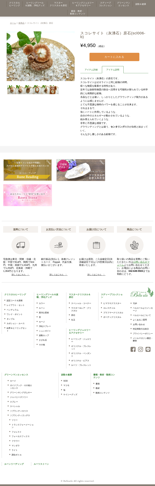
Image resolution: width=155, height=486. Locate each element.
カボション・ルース (16, 323)
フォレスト (17, 432)
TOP (135, 303)
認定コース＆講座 (15, 300)
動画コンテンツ (103, 393)
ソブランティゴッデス (20, 415)
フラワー (16, 441)
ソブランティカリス (19, 411)
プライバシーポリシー (143, 333)
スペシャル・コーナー (81, 303)
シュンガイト (45, 331)
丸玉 (73, 320)
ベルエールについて (142, 315)
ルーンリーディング (14, 464)
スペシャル (15, 406)
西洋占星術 (44, 312)
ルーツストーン (41, 464)
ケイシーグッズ (70, 394)
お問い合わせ (139, 324)
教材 (98, 388)
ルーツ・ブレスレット (81, 365)
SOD (65, 381)
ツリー (15, 420)
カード (13, 381)
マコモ (66, 385)
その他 (42, 345)
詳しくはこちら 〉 (21, 274)
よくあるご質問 (140, 320)
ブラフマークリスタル (113, 312)
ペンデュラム (13, 310)
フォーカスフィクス (21, 436)
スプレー (14, 402)
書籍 (98, 384)
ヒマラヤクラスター (112, 303)
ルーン (42, 308)
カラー (42, 303)
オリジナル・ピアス (80, 360)
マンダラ (16, 445)
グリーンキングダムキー (21, 392)
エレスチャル (109, 308)
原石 (73, 315)
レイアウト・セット (16, 305)
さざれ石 (43, 340)
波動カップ (44, 335)
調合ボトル (17, 455)
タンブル (11, 319)
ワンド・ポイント (15, 314)
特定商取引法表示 (141, 329)
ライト (15, 450)
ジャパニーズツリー (19, 397)
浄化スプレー (45, 326)
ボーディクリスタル (112, 317)
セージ (42, 322)
